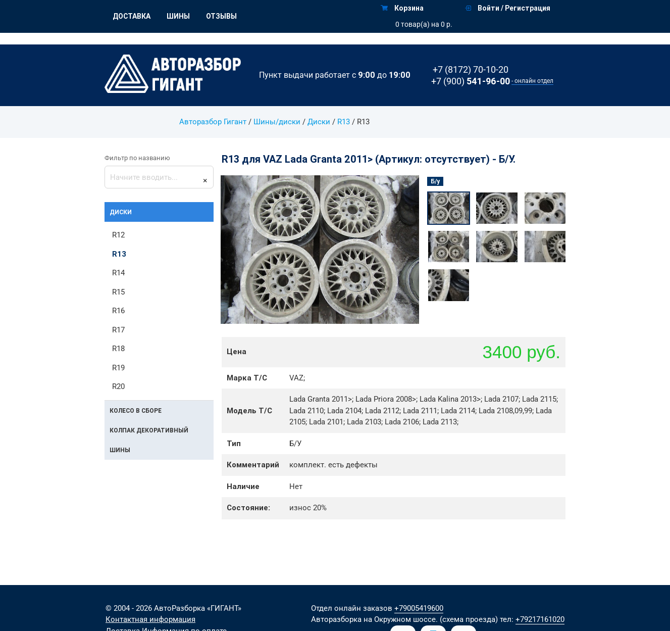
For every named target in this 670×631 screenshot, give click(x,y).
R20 (118, 386)
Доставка (131, 16)
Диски (318, 121)
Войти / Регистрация (507, 8)
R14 (118, 272)
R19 (118, 367)
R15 (118, 292)
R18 (118, 348)
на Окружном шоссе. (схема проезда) (431, 619)
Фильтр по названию (137, 158)
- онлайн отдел (532, 80)
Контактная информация (150, 619)
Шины (178, 16)
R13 (343, 121)
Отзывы (221, 16)
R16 (118, 310)
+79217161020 (540, 619)
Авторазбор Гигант (212, 121)
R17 (118, 329)
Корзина (402, 8)
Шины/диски (276, 121)
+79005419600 (418, 608)
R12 (118, 234)
